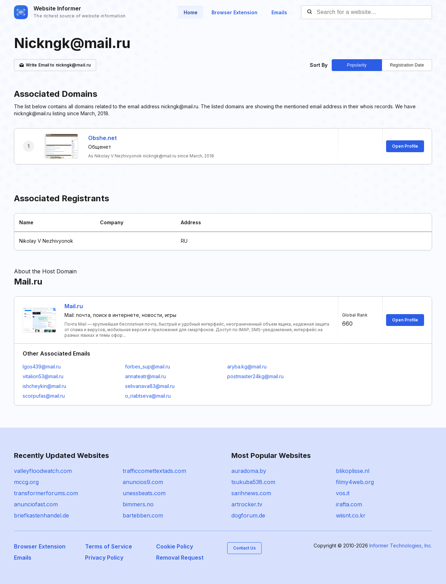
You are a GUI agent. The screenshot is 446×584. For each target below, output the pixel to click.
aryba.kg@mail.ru (247, 366)
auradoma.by (248, 470)
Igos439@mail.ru (42, 366)
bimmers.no (138, 504)
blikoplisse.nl (352, 470)
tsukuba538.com (253, 481)
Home (191, 12)
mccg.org (26, 481)
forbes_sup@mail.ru (147, 366)
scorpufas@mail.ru (44, 396)
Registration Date (407, 65)
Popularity (357, 65)
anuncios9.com (143, 481)
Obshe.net (102, 137)
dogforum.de (248, 515)
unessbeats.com (144, 493)
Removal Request (179, 557)
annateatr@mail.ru (145, 376)
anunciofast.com (36, 504)
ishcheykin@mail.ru (44, 386)
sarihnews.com (251, 493)
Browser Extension (234, 12)
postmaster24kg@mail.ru (255, 376)
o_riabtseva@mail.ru (148, 396)
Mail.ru (73, 306)
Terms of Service (108, 546)
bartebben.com (143, 515)
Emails (279, 12)
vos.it (342, 493)
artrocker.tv (246, 504)
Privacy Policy (104, 557)
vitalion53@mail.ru (43, 376)
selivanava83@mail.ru (150, 386)
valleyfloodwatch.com (43, 470)
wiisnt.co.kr (351, 515)
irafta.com (349, 504)
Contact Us (244, 548)
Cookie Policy (174, 546)
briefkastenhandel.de (41, 515)
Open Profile (405, 146)
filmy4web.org (355, 481)
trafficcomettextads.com (154, 470)
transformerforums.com (46, 493)
